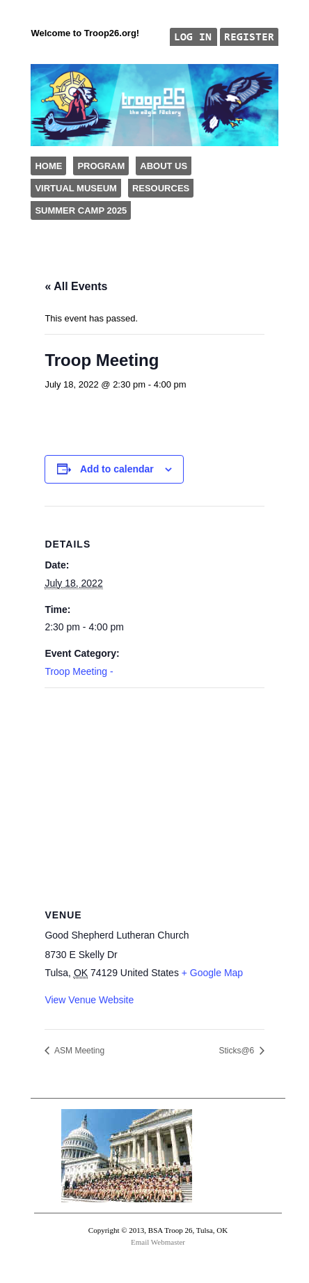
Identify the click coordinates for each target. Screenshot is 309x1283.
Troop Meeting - (79, 671)
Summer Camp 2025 (81, 210)
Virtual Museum (75, 188)
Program (101, 166)
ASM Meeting (78, 1050)
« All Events (76, 286)
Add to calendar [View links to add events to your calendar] (117, 469)
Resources (160, 188)
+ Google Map (212, 972)
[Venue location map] (154, 788)
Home (48, 166)
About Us (163, 166)
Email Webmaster (158, 1242)
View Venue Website (89, 999)
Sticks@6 (237, 1050)
